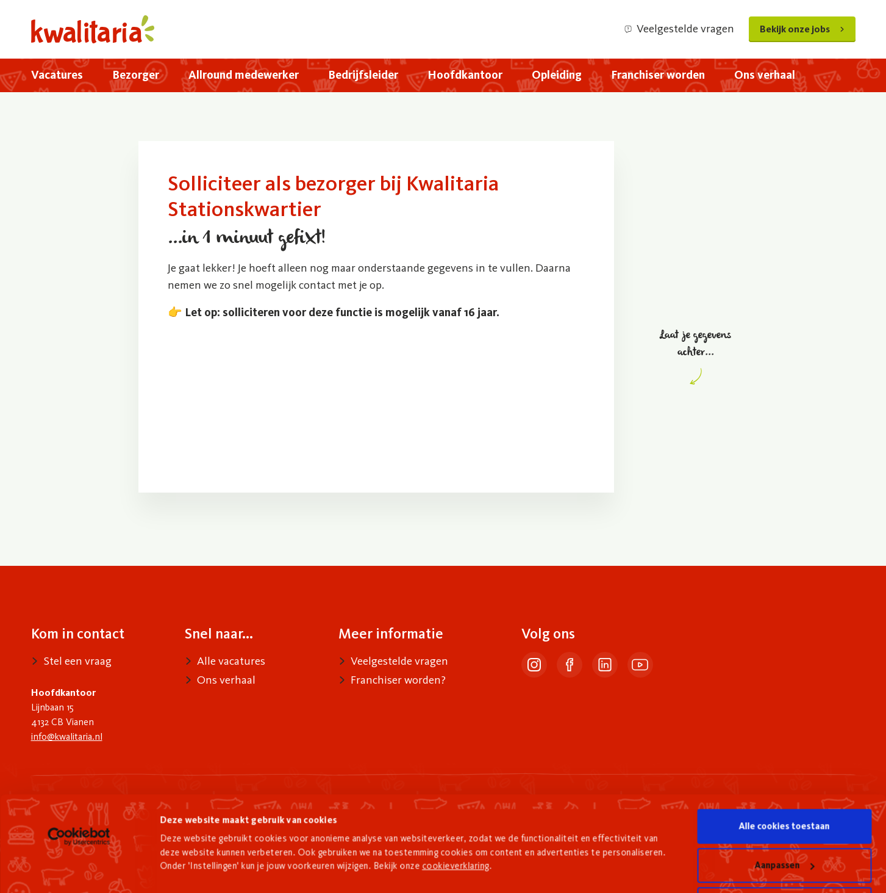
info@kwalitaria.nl (66, 736)
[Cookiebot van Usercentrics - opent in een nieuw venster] (79, 786)
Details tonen (189, 848)
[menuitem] (57, 75)
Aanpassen (785, 814)
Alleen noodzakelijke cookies (784, 853)
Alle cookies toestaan (784, 775)
